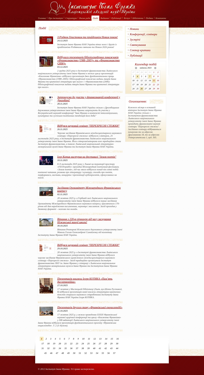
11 (89, 338)
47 (57, 353)
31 (42, 348)
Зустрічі (135, 39)
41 (100, 348)
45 (45, 353)
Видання (104, 18)
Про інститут (55, 18)
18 (48, 343)
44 (117, 348)
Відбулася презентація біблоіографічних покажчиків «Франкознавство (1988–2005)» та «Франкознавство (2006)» (88, 60)
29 (111, 343)
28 (105, 343)
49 (68, 353)
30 (117, 343)
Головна (42, 18)
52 (85, 353)
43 (111, 348)
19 (54, 343)
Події (95, 18)
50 (74, 353)
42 (105, 348)
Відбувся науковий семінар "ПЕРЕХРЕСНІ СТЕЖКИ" (88, 125)
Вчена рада (84, 18)
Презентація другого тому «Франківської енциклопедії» (89, 307)
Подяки (149, 18)
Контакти (161, 18)
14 (106, 338)
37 (77, 348)
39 (88, 348)
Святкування (138, 45)
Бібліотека (138, 18)
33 (54, 348)
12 (94, 338)
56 (108, 353)
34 (60, 348)
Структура (71, 18)
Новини (134, 29)
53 (91, 353)
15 (112, 338)
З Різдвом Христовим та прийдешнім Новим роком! (87, 37)
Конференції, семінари (143, 34)
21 (65, 343)
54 (97, 353)
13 (100, 338)
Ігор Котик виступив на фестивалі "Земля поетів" (86, 156)
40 (94, 348)
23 (77, 343)
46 (51, 353)
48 (62, 353)
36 (71, 348)
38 (83, 348)
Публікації (116, 18)
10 (83, 338)
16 (117, 338)
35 (65, 348)
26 (94, 343)
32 (48, 348)
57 (114, 353)
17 (42, 343)
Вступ (127, 18)
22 (71, 343)
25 (88, 343)
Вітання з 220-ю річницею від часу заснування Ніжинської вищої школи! (84, 221)
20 (60, 343)
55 (103, 353)
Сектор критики (140, 50)
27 (100, 343)
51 (80, 353)
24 (83, 343)
